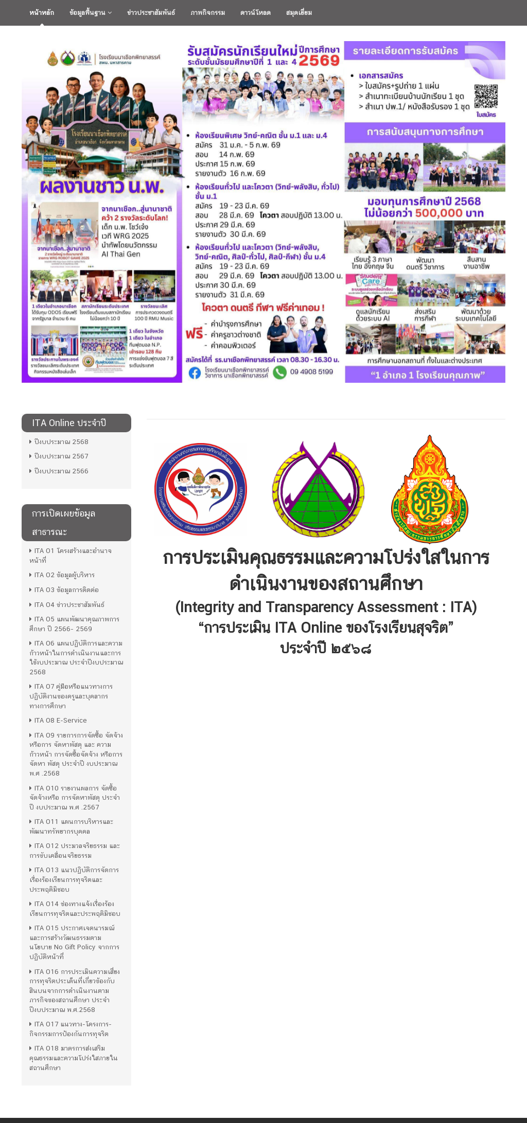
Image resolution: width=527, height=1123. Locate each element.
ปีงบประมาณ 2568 (59, 442)
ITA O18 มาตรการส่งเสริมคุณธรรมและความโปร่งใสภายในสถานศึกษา (73, 1057)
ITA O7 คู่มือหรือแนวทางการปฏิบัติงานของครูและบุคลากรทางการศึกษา (71, 696)
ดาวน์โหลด (255, 12)
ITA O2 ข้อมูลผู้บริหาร (62, 575)
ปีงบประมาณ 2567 (58, 456)
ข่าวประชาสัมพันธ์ (151, 12)
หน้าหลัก (41, 12)
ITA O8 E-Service (58, 720)
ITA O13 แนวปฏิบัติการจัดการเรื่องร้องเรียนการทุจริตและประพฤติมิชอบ (74, 879)
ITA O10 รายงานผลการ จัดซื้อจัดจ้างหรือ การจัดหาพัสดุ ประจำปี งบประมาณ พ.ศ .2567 (74, 797)
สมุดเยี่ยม (299, 12)
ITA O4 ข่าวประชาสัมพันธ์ (66, 605)
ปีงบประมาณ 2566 (59, 471)
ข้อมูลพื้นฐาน (90, 12)
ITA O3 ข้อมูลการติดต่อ (64, 590)
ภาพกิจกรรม (207, 12)
